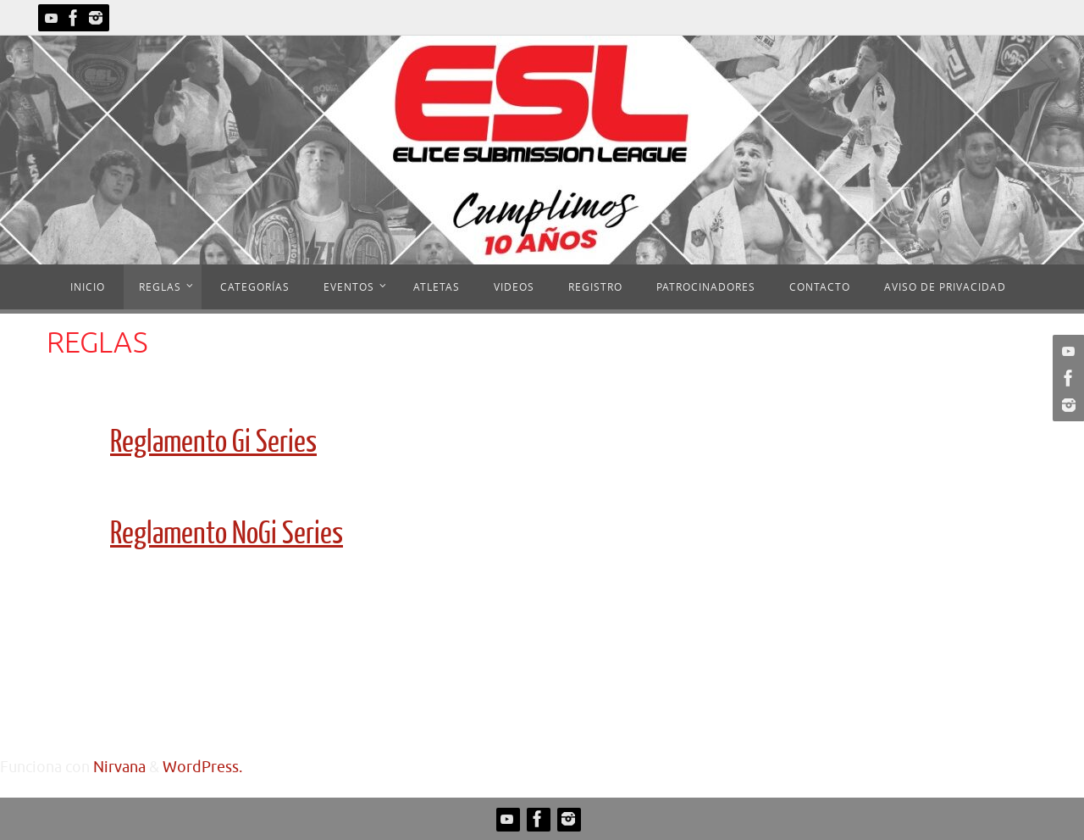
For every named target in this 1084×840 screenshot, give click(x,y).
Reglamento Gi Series (213, 442)
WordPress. (202, 767)
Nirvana (119, 767)
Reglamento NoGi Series (226, 534)
